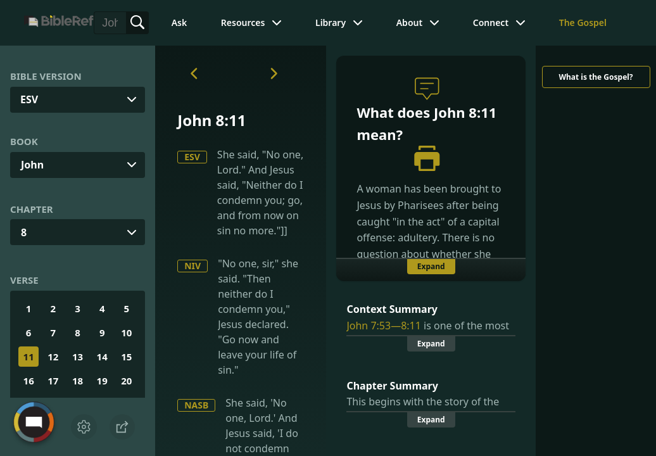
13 (77, 356)
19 (102, 380)
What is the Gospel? (595, 77)
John (32, 165)
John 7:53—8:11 (383, 325)
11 (28, 356)
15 (126, 356)
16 (28, 380)
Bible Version (46, 76)
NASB (196, 405)
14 (102, 356)
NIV (192, 266)
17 (52, 380)
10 (126, 332)
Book (24, 141)
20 (126, 380)
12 (52, 356)
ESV (192, 157)
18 (77, 380)
